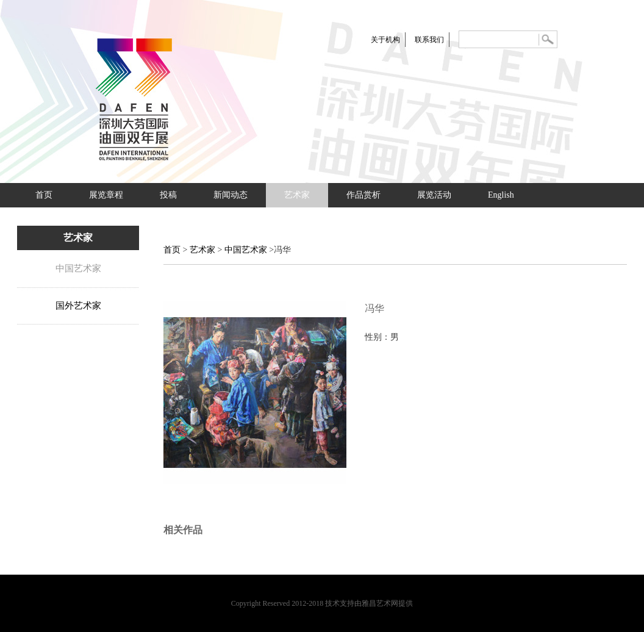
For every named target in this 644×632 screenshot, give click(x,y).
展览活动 (434, 194)
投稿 (168, 194)
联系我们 (429, 39)
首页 (43, 194)
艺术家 (297, 194)
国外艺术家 (78, 306)
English (501, 194)
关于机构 (385, 39)
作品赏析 (363, 194)
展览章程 (106, 194)
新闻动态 (230, 194)
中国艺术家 (78, 268)
